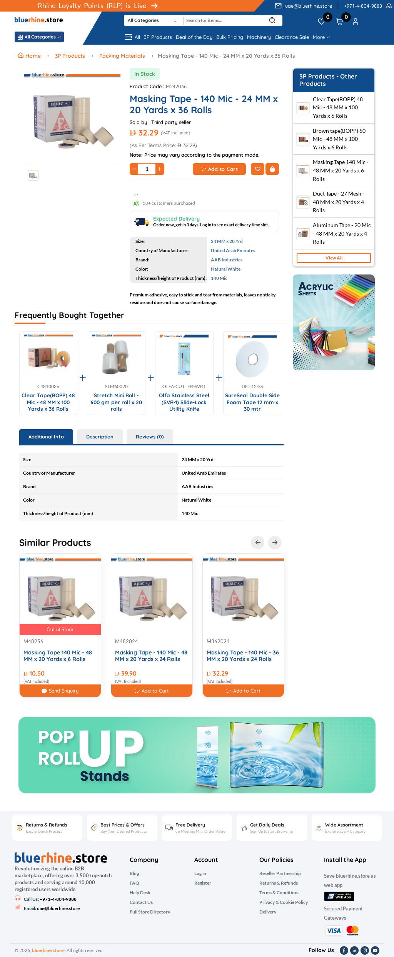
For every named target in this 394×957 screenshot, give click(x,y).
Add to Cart (219, 169)
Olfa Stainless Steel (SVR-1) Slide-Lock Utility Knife (184, 402)
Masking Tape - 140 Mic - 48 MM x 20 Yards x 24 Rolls (151, 656)
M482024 (126, 641)
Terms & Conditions (279, 892)
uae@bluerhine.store (308, 6)
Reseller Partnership (280, 873)
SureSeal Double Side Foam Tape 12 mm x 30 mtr (252, 402)
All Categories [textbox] (143, 20)
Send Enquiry (60, 690)
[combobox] (154, 20)
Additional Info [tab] (46, 436)
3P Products (158, 37)
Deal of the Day (194, 37)
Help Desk (140, 892)
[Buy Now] (272, 169)
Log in (200, 873)
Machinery (259, 37)
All (132, 37)
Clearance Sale (292, 37)
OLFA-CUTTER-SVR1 (184, 386)
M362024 (218, 641)
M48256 (33, 641)
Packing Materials (122, 55)
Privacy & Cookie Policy (283, 902)
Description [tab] (100, 436)
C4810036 (48, 386)
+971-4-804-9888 (363, 6)
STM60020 (116, 386)
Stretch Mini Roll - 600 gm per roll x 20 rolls (116, 402)
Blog (134, 873)
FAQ (134, 883)
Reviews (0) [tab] (150, 436)
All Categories (39, 37)
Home (30, 55)
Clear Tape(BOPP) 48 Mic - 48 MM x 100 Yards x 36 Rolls (48, 402)
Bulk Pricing (229, 37)
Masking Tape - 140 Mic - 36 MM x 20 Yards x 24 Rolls (243, 656)
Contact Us (141, 902)
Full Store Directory (150, 912)
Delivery (267, 912)
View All (334, 258)
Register (202, 883)
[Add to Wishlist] (257, 169)
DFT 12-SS (252, 386)
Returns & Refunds (278, 883)
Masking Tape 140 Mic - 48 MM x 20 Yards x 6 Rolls (57, 656)
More (321, 37)
